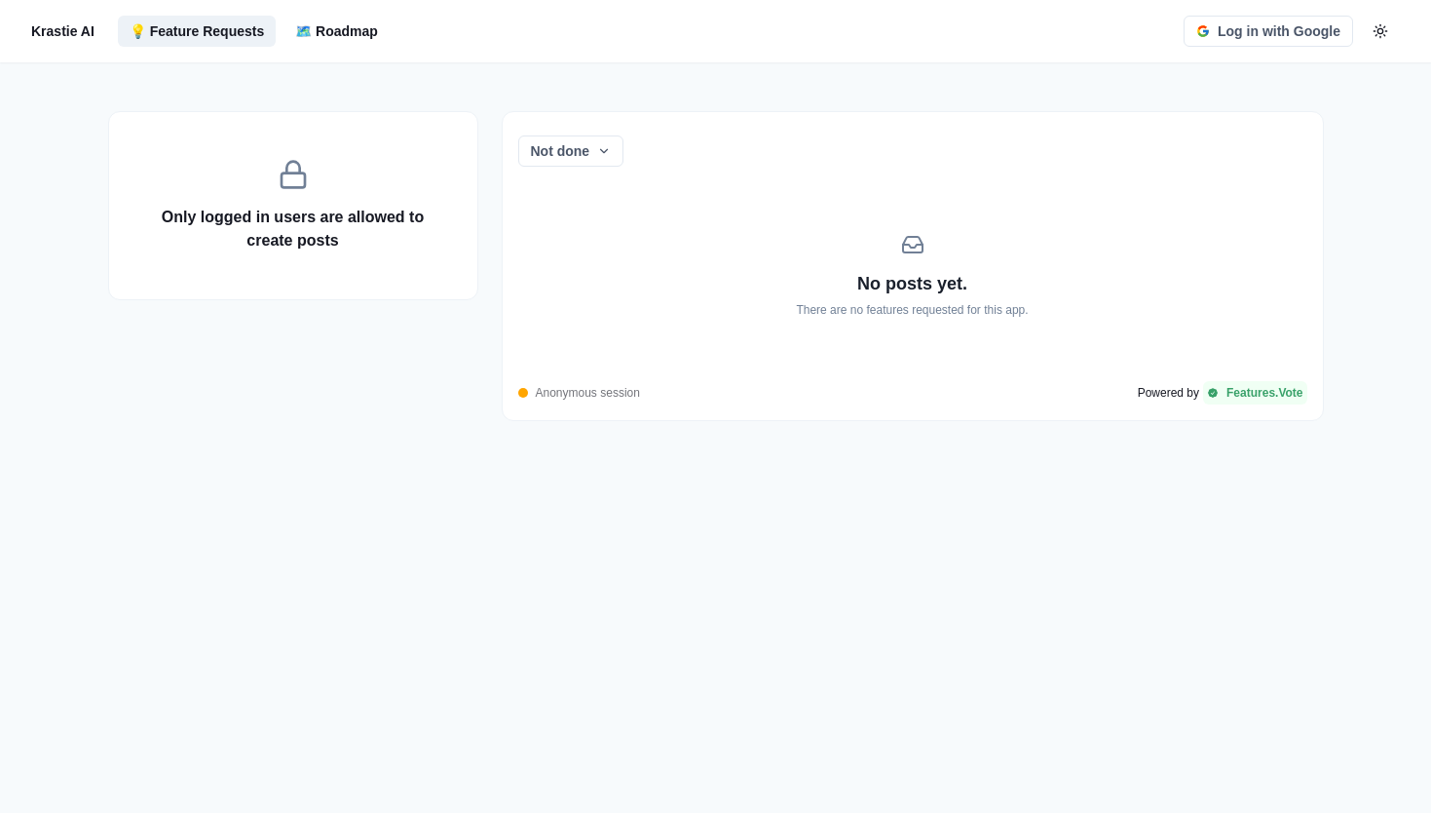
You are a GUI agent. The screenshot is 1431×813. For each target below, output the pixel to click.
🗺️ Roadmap (336, 31)
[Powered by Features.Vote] (1222, 393)
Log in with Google (1268, 31)
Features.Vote (1254, 393)
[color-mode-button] (1380, 31)
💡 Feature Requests (197, 31)
